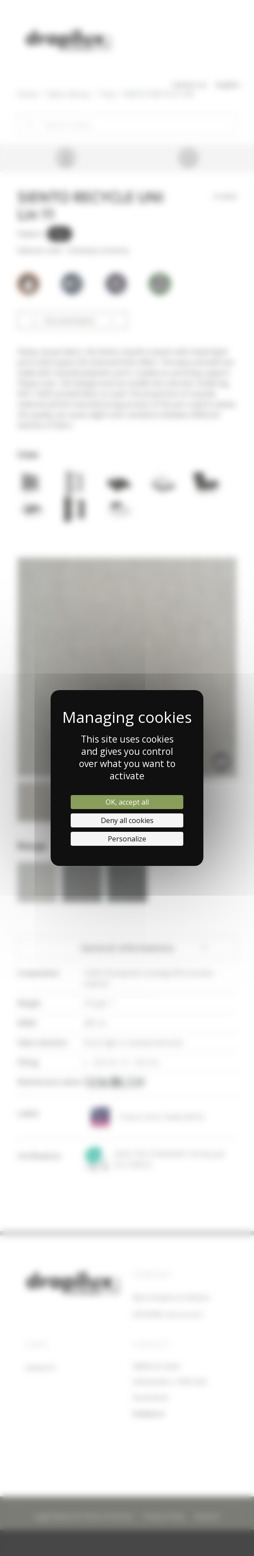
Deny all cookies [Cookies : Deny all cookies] (127, 820)
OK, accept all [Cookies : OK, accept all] (127, 802)
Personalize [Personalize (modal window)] (127, 839)
